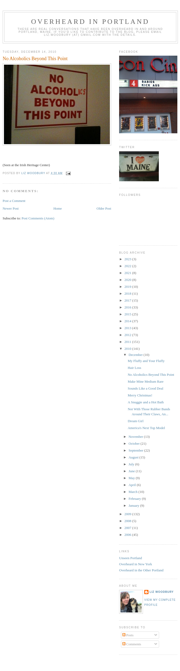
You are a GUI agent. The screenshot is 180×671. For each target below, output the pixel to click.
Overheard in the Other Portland (141, 570)
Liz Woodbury (162, 591)
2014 (128, 321)
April (133, 485)
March (133, 492)
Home (57, 208)
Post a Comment (14, 201)
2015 (128, 314)
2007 (128, 528)
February (135, 499)
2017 (128, 300)
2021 (128, 273)
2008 (128, 521)
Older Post (104, 208)
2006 (128, 535)
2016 (128, 307)
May (132, 478)
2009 (128, 514)
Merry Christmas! (140, 395)
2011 (128, 342)
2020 (128, 280)
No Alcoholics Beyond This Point (151, 375)
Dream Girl (135, 421)
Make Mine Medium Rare (145, 381)
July (132, 464)
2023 (128, 259)
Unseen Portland (130, 558)
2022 (128, 266)
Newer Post (11, 208)
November (136, 437)
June (132, 471)
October (135, 443)
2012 (128, 335)
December (136, 355)
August (134, 457)
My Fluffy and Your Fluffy (146, 361)
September (136, 450)
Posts (128, 635)
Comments (131, 644)
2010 (128, 349)
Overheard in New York (135, 564)
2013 (128, 328)
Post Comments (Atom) (38, 218)
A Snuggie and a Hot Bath (146, 402)
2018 (128, 293)
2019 (128, 287)
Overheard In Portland (90, 21)
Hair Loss (134, 368)
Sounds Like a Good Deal (145, 388)
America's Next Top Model (146, 428)
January (134, 505)
